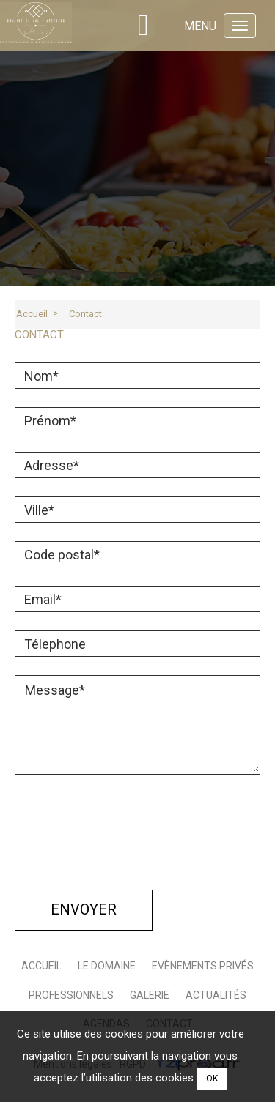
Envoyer (84, 909)
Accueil (32, 313)
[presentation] (126, 840)
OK (212, 1078)
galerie (149, 995)
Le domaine (107, 966)
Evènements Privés (203, 966)
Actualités (216, 995)
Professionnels (71, 995)
